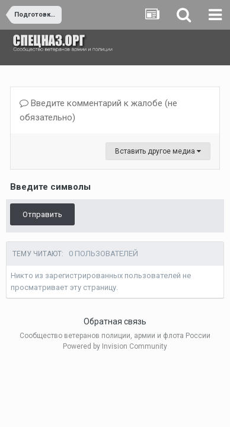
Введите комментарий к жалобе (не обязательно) (98, 110)
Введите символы (50, 186)
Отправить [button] (42, 214)
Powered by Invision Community (115, 346)
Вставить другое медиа (158, 151)
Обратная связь (115, 321)
